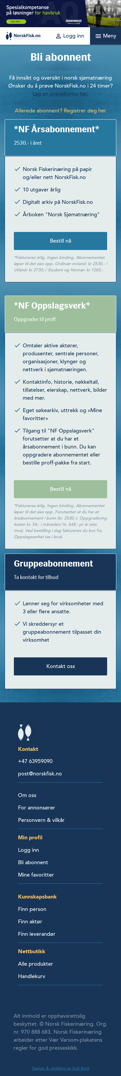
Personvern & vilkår (41, 820)
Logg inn (28, 850)
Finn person (32, 909)
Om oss (27, 795)
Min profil (30, 837)
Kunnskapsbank (37, 896)
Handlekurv (31, 976)
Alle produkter (35, 964)
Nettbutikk (31, 951)
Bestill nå (60, 241)
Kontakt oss (60, 666)
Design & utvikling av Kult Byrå (60, 1068)
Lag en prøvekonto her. (60, 94)
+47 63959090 (35, 761)
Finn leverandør (36, 934)
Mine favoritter (36, 875)
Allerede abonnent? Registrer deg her (60, 110)
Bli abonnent (33, 862)
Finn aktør (30, 921)
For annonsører (36, 807)
